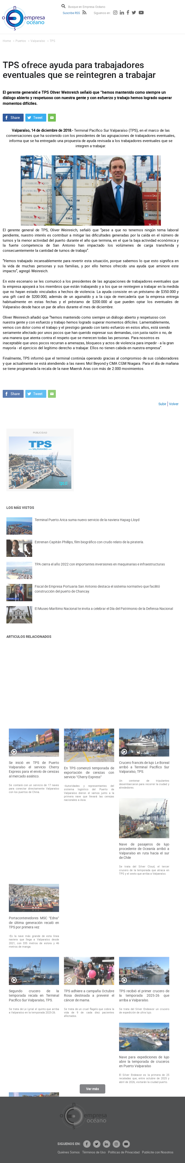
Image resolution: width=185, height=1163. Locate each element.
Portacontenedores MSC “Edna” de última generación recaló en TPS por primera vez (34, 1047)
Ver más (92, 1091)
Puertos (20, 41)
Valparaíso (38, 41)
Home (7, 41)
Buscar (63, 6)
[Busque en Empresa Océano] (90, 6)
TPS (52, 41)
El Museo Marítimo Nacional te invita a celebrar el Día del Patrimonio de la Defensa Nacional (104, 613)
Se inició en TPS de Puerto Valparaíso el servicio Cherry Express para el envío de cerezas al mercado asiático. (34, 895)
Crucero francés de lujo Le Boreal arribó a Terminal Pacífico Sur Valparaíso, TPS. (144, 892)
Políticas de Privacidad (157, 1152)
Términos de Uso (127, 1152)
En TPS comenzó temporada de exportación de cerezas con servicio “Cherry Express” (89, 897)
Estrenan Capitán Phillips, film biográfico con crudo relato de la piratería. (89, 547)
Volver (174, 403)
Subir (162, 403)
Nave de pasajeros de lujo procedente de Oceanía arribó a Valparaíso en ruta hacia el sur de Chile (144, 976)
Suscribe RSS (71, 13)
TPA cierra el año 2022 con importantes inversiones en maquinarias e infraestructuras (100, 569)
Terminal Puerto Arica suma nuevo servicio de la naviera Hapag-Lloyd (87, 524)
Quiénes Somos (102, 1152)
